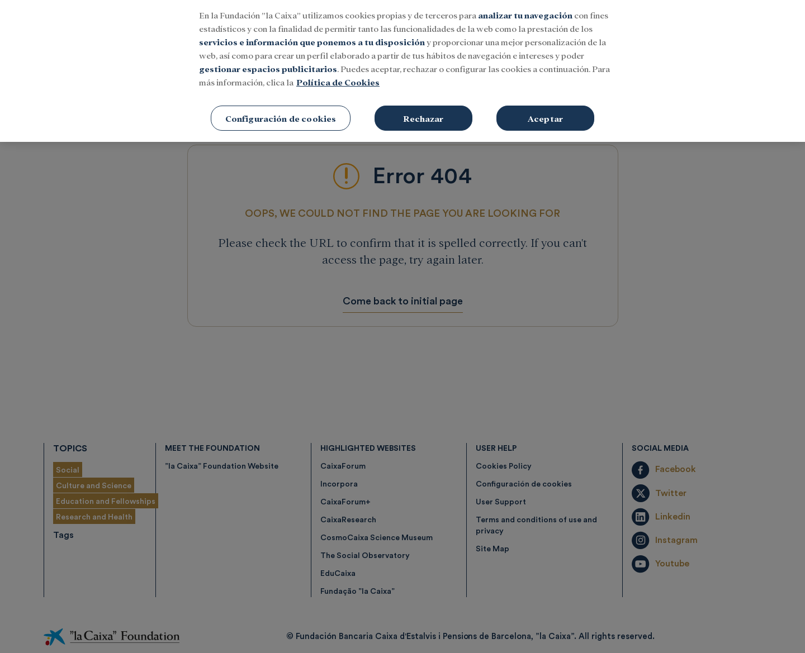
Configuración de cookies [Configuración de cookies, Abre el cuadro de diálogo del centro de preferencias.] (281, 109)
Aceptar (545, 109)
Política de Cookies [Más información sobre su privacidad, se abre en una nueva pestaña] (338, 73)
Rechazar (423, 109)
